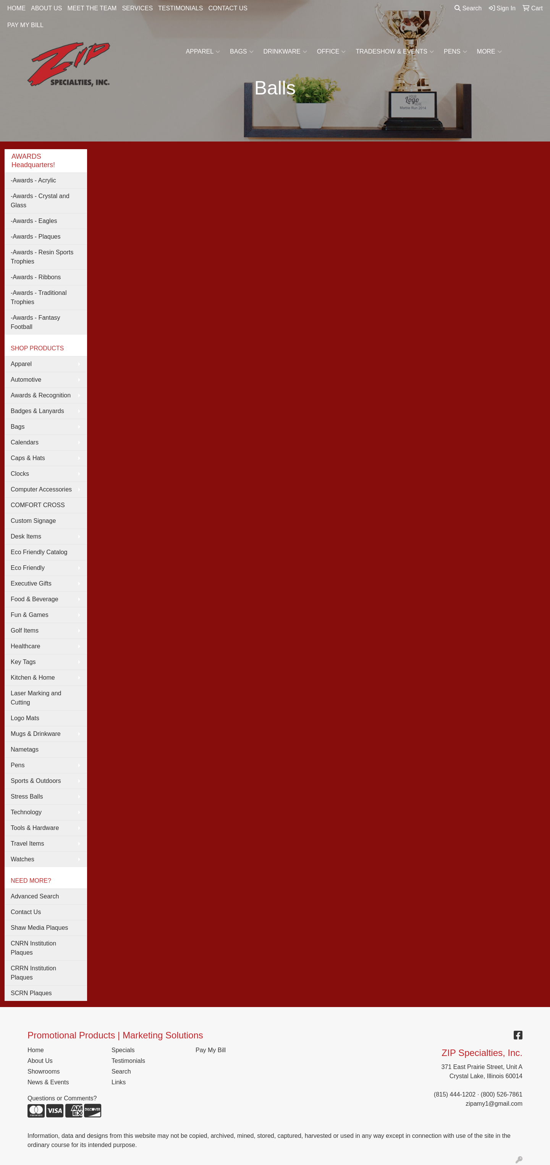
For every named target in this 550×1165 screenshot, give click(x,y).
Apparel (203, 51)
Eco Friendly (28, 568)
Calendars (25, 442)
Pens (455, 51)
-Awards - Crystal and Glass (40, 200)
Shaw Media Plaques (39, 927)
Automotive (26, 379)
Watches (22, 859)
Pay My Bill (211, 1050)
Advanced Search (35, 896)
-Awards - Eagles (34, 221)
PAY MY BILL (25, 25)
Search (468, 8)
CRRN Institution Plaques (33, 973)
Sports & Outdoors (36, 781)
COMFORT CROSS (38, 505)
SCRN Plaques (31, 993)
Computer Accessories (41, 489)
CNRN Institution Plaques (33, 948)
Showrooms (44, 1071)
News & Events (48, 1082)
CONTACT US (227, 8)
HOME (16, 8)
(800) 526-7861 (501, 1094)
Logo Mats (25, 718)
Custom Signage (33, 520)
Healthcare (25, 646)
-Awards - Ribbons (36, 277)
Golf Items (25, 630)
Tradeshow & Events (395, 51)
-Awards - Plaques (35, 236)
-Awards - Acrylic (33, 180)
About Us (40, 1061)
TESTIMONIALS (180, 8)
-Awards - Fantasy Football (35, 322)
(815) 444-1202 (455, 1094)
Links (119, 1082)
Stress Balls (27, 796)
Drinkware (285, 51)
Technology (26, 812)
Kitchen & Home (33, 677)
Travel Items (27, 843)
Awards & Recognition (41, 395)
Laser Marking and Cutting (36, 698)
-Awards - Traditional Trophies (38, 297)
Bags (241, 51)
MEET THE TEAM (92, 8)
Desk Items (26, 536)
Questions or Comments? (62, 1098)
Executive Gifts (31, 583)
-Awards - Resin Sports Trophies (42, 257)
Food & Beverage (34, 599)
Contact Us (26, 912)
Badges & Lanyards (37, 411)
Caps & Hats (28, 458)
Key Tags (23, 662)
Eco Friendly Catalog (39, 552)
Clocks (20, 473)
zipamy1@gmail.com (494, 1103)
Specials (123, 1050)
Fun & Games (30, 615)
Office (331, 51)
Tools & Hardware (35, 828)
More (489, 51)
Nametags (25, 749)
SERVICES (137, 8)
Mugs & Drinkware (36, 734)
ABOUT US (46, 8)
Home (36, 1050)
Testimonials (128, 1061)
